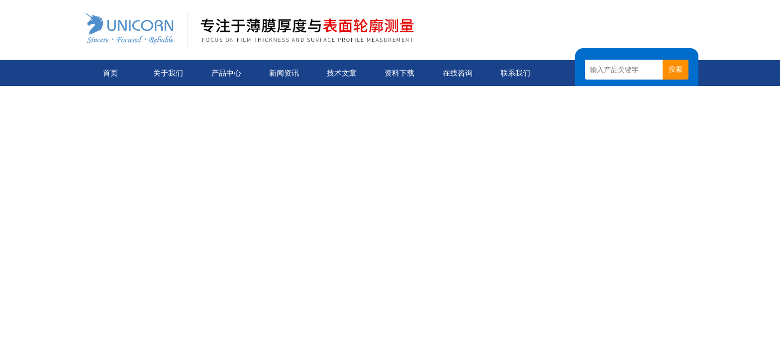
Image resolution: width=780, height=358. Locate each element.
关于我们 (168, 73)
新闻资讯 (284, 73)
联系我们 (515, 73)
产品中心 (226, 73)
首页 (110, 73)
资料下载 (399, 73)
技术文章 (342, 73)
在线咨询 (458, 73)
